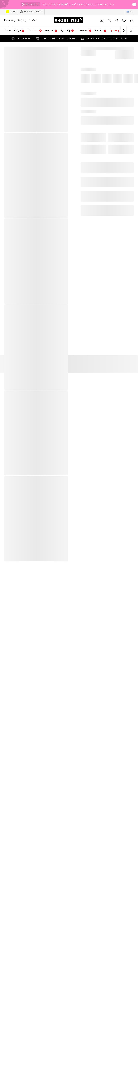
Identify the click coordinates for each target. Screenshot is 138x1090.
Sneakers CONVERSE (15, 489)
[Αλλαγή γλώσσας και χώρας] (129, 12)
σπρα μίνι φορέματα (14, 505)
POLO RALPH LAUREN (15, 530)
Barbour (74, 551)
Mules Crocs (11, 479)
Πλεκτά (73, 494)
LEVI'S (73, 535)
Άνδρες (22, 20)
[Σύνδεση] (109, 20)
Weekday (74, 545)
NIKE (72, 520)
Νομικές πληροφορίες (59, 767)
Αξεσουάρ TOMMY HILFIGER (84, 463)
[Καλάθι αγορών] (131, 20)
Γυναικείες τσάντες (14, 494)
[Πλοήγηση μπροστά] (123, 30)
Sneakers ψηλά (78, 505)
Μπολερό (75, 474)
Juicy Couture (77, 561)
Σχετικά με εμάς (15, 762)
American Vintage (13, 525)
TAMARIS (74, 540)
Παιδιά (33, 20)
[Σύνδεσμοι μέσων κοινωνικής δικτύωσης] (8, 712)
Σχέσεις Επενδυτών (76, 762)
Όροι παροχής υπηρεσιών (28, 767)
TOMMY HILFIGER (79, 525)
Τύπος (33, 762)
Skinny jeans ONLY (14, 499)
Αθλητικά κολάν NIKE (15, 463)
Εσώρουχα (75, 489)
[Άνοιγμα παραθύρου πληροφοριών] (134, 4)
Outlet (11, 11)
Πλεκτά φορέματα (79, 479)
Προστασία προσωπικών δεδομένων (112, 762)
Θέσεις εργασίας (51, 762)
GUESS (73, 566)
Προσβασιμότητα (85, 767)
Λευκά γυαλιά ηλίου (14, 468)
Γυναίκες (9, 20)
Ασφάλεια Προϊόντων (111, 767)
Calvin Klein (10, 520)
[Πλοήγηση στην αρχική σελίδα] (68, 20)
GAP (6, 566)
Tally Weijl (9, 556)
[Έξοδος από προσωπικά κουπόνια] (101, 20)
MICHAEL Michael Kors (16, 551)
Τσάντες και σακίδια (80, 484)
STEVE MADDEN (12, 561)
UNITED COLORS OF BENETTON (86, 556)
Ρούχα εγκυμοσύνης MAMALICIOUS (23, 484)
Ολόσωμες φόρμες (14, 474)
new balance (11, 540)
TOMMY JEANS (12, 545)
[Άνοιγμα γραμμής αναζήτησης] (130, 30)
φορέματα (75, 499)
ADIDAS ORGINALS (14, 535)
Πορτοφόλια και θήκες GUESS (85, 468)
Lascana (74, 530)
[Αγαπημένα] (124, 20)
